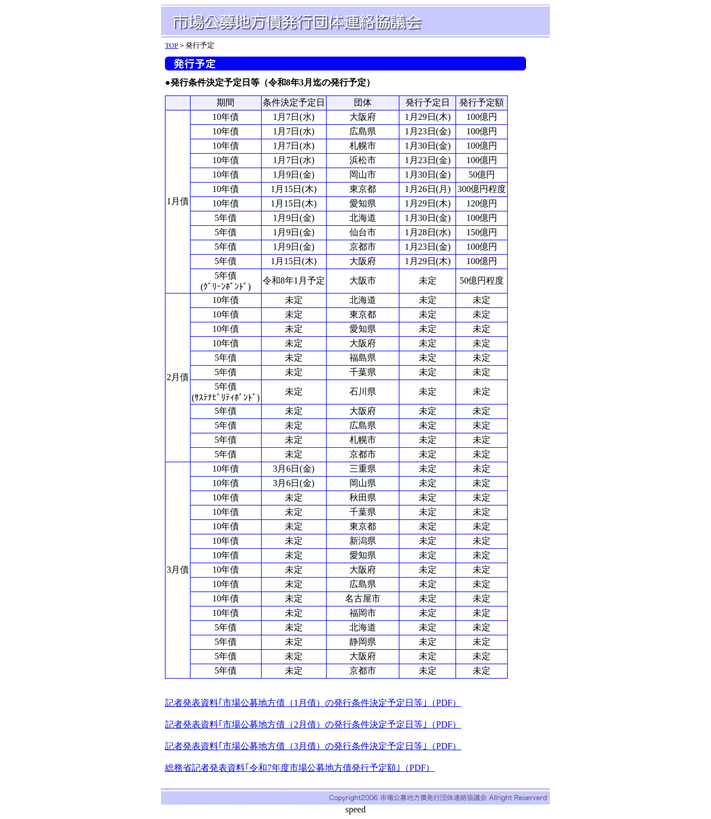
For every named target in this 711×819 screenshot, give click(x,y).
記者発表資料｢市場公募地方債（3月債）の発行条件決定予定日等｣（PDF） (313, 746)
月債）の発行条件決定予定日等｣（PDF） (379, 702)
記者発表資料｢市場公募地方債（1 (231, 702)
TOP (171, 45)
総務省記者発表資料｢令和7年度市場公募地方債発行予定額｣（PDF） (299, 767)
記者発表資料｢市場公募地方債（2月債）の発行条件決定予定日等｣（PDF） (313, 724)
